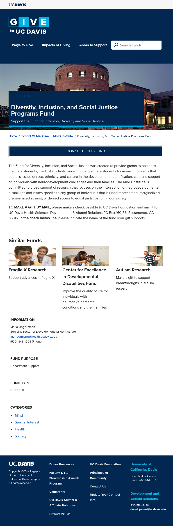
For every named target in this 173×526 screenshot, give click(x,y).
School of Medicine (35, 136)
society (21, 436)
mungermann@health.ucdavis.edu (33, 336)
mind (19, 415)
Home (13, 136)
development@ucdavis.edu (148, 509)
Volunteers (57, 491)
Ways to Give (22, 45)
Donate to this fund (86, 151)
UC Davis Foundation (105, 464)
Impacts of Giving (56, 45)
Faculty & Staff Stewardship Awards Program (64, 478)
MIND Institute (63, 136)
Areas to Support (93, 45)
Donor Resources (61, 464)
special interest (27, 422)
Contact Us (98, 486)
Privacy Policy (59, 513)
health (20, 429)
